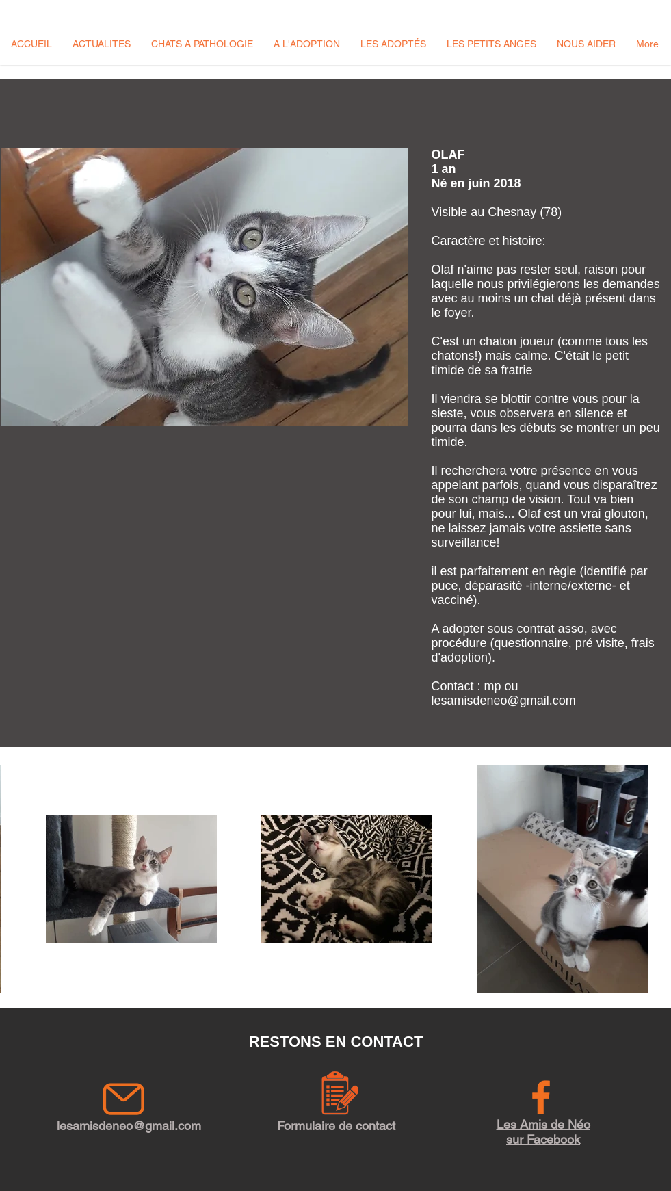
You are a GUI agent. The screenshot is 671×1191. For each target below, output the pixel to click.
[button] (101, 44)
